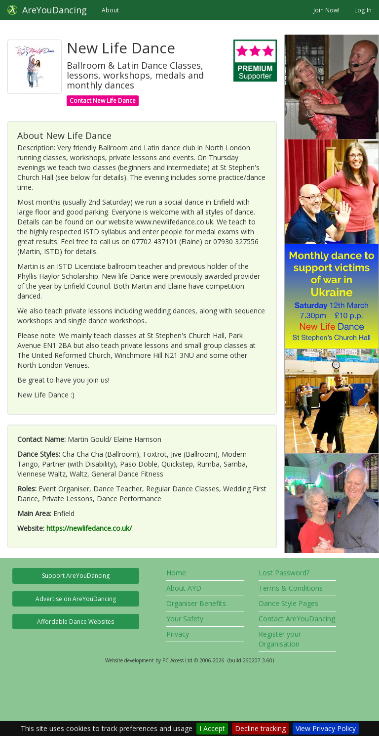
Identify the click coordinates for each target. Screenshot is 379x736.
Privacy (177, 634)
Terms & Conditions (291, 588)
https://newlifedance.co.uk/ (89, 528)
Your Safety (184, 618)
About (110, 10)
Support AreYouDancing (76, 575)
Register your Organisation (280, 639)
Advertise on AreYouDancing (76, 599)
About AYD (183, 588)
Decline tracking (260, 728)
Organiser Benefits (196, 603)
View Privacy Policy (326, 728)
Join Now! (326, 10)
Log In (363, 10)
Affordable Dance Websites (75, 621)
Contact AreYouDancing (297, 618)
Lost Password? (284, 572)
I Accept (212, 728)
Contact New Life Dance (103, 100)
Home (176, 572)
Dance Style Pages (288, 603)
